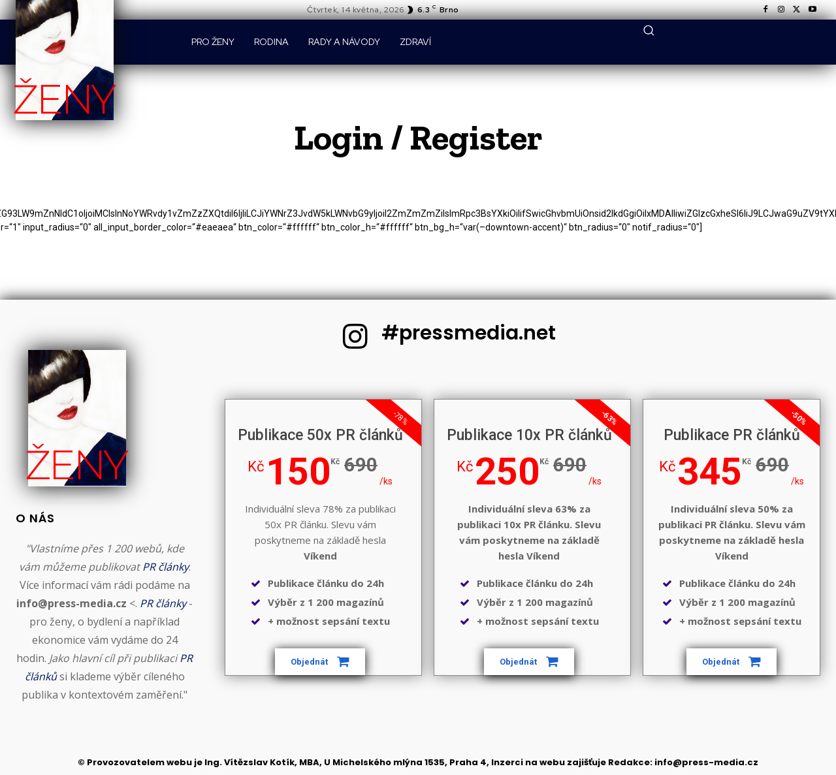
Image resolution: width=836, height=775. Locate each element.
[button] (648, 30)
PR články (165, 567)
